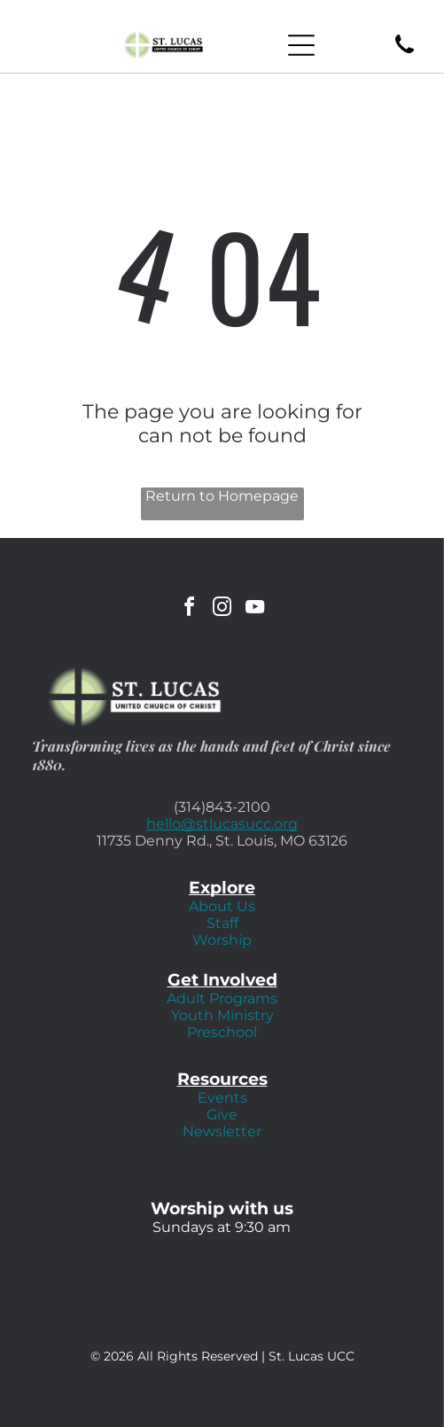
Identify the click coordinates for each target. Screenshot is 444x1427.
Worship (222, 940)
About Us (222, 906)
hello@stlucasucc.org (222, 823)
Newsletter (222, 1131)
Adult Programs (222, 998)
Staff (222, 923)
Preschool (222, 1032)
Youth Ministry (222, 1015)
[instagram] (222, 609)
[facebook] (189, 609)
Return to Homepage (222, 495)
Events (222, 1097)
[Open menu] (301, 45)
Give (222, 1114)
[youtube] (255, 609)
